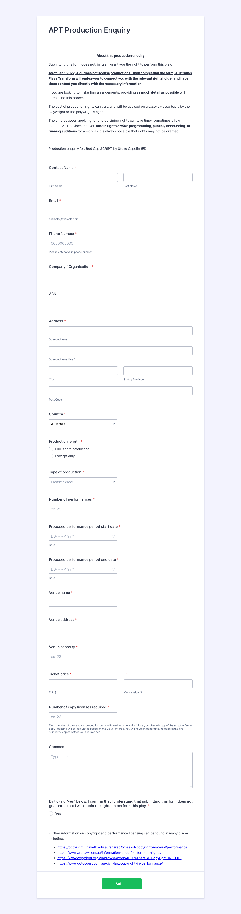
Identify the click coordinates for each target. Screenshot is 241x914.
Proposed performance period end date (84, 559)
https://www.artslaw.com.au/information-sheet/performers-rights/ (109, 852)
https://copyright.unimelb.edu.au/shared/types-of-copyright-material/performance (122, 847)
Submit (122, 883)
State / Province (134, 379)
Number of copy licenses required (79, 707)
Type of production (66, 472)
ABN (52, 294)
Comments (58, 746)
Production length (65, 441)
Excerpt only (65, 456)
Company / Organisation (71, 266)
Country (57, 414)
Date (52, 544)
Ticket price (60, 674)
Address (57, 321)
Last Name (130, 186)
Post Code (55, 399)
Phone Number (63, 233)
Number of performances (72, 499)
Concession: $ (133, 692)
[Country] (83, 423)
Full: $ (53, 692)
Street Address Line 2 (62, 359)
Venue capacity (63, 647)
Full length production (72, 449)
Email (55, 200)
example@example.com (63, 219)
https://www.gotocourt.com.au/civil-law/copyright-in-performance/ (110, 863)
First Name (55, 186)
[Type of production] (83, 481)
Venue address (63, 619)
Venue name (61, 592)
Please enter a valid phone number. (70, 252)
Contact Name (62, 167)
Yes (58, 813)
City (51, 379)
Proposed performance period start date (84, 526)
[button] (113, 536)
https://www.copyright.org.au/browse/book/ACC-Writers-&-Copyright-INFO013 (119, 858)
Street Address (58, 339)
